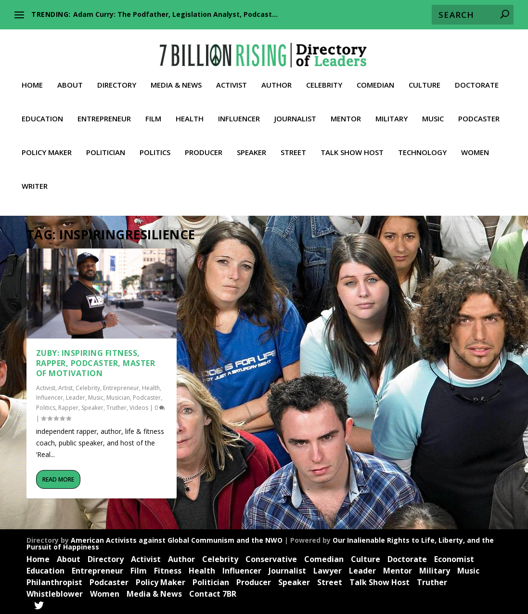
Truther (116, 407)
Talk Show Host (352, 145)
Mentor (346, 111)
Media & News (176, 77)
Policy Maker (47, 145)
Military (391, 111)
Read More (58, 478)
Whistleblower (54, 592)
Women (475, 145)
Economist (454, 557)
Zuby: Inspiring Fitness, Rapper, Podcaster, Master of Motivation (95, 361)
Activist (231, 77)
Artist (65, 386)
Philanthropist (54, 580)
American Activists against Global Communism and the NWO (177, 538)
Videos (138, 407)
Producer (203, 145)
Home (32, 77)
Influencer (239, 111)
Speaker (251, 145)
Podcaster (479, 111)
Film (153, 111)
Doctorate (477, 77)
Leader (75, 396)
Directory (116, 77)
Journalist (295, 111)
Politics (155, 145)
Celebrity (324, 77)
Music (433, 111)
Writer (35, 178)
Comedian (375, 77)
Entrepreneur (104, 111)
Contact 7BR (212, 592)
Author (276, 77)
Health (190, 111)
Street (293, 145)
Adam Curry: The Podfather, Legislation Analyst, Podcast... (175, 14)
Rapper (68, 407)
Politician (105, 145)
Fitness (167, 569)
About (70, 77)
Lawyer (327, 569)
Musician (118, 396)
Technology (422, 145)
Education (42, 111)
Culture (424, 77)
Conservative (271, 557)
